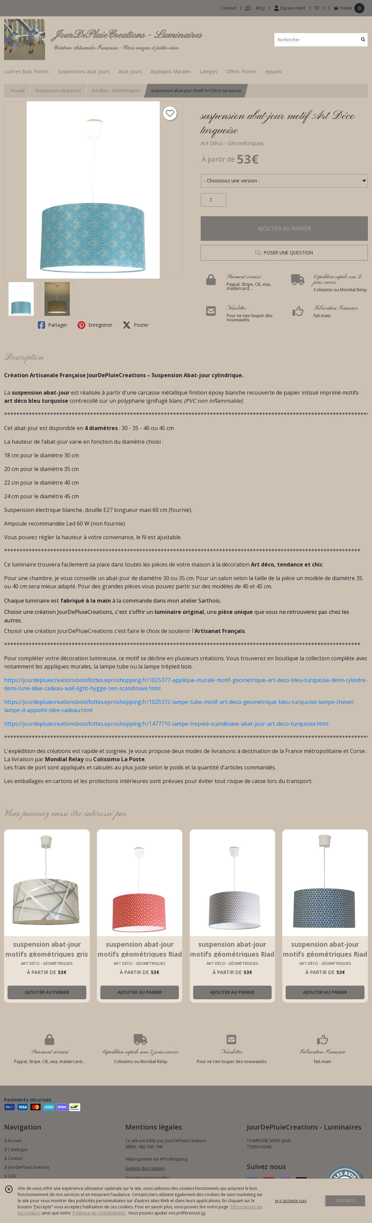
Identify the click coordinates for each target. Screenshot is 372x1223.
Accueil (18, 90)
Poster (135, 325)
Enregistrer (94, 325)
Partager (52, 325)
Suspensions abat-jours (58, 90)
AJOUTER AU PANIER (284, 228)
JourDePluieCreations (26, 1167)
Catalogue (16, 1149)
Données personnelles (147, 1178)
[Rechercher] (363, 39)
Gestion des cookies (144, 1168)
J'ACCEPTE (345, 1201)
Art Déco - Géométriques (232, 143)
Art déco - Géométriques (116, 90)
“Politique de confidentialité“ (99, 1213)
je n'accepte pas (290, 1201)
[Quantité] (213, 200)
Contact (228, 8)
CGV (10, 1176)
